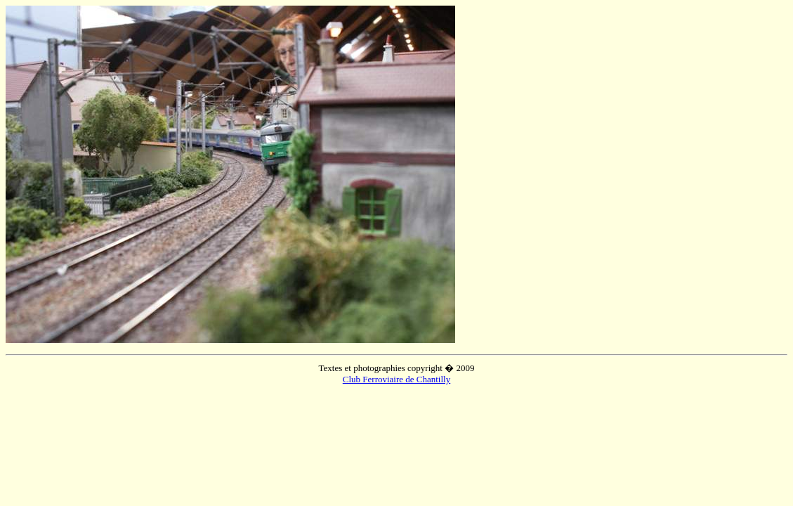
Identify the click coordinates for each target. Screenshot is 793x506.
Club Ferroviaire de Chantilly (396, 379)
